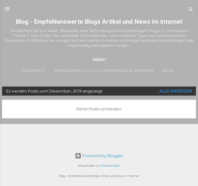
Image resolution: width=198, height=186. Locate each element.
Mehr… (170, 70)
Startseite (33, 70)
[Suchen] (191, 10)
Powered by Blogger (99, 155)
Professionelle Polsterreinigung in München (103, 70)
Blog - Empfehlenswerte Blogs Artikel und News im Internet (99, 21)
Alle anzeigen (175, 91)
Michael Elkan (110, 165)
